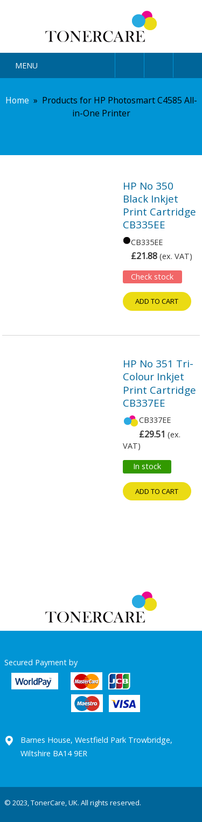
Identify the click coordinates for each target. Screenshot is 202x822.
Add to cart (156, 301)
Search (158, 63)
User (129, 63)
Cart (188, 63)
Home (17, 100)
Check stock (152, 276)
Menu (26, 65)
